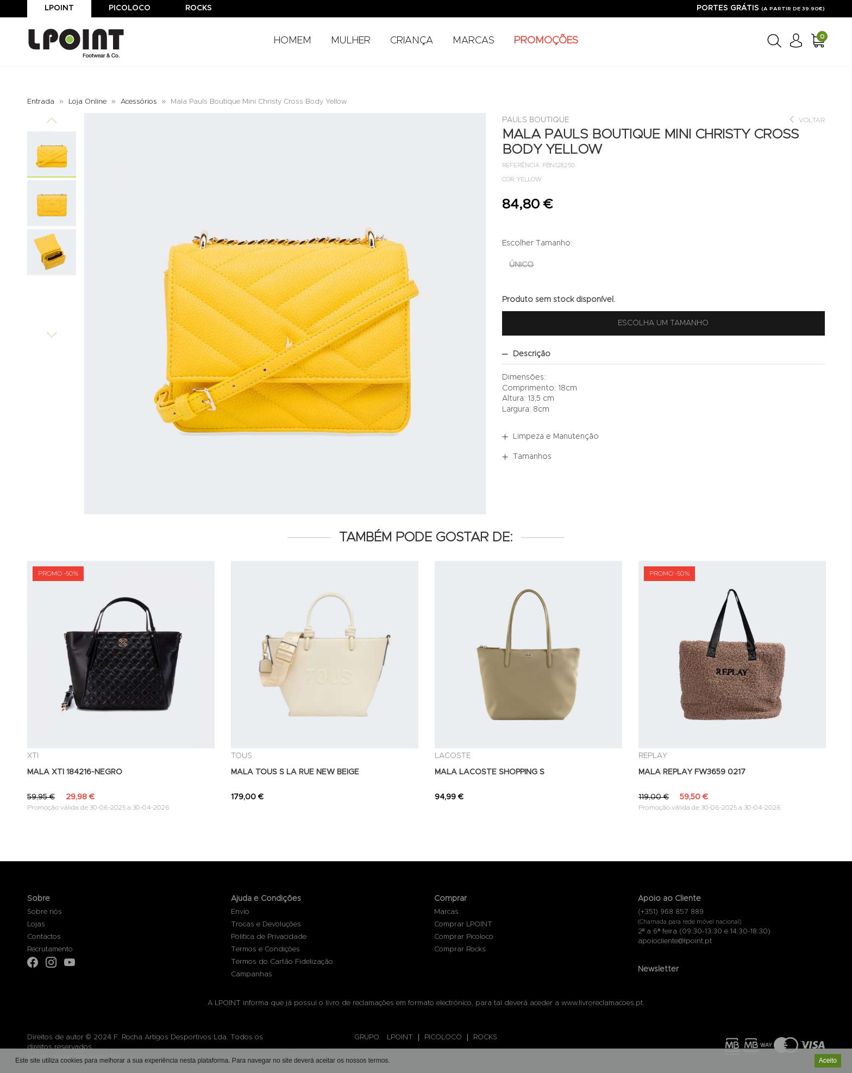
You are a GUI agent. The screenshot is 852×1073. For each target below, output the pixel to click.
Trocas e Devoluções (266, 924)
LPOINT (400, 1037)
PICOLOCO (443, 1037)
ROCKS (485, 1037)
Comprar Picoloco (463, 937)
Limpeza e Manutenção (556, 436)
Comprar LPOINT (463, 924)
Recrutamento (50, 949)
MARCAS (473, 41)
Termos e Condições (265, 949)
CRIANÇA (411, 41)
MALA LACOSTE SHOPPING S (489, 772)
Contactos (44, 937)
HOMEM (292, 41)
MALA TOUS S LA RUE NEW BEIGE (295, 772)
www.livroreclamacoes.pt (602, 1003)
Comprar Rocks (460, 949)
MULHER (351, 41)
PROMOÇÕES (546, 41)
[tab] (663, 354)
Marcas (446, 912)
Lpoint (59, 8)
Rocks (198, 8)
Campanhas (251, 974)
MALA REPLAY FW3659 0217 (692, 772)
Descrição (531, 354)
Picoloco (130, 8)
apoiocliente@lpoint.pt (675, 941)
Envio (240, 912)
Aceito (828, 1061)
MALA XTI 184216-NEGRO (74, 772)
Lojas (36, 924)
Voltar (806, 119)
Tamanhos (532, 456)
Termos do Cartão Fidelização (282, 961)
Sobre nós (44, 912)
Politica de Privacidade (268, 937)
